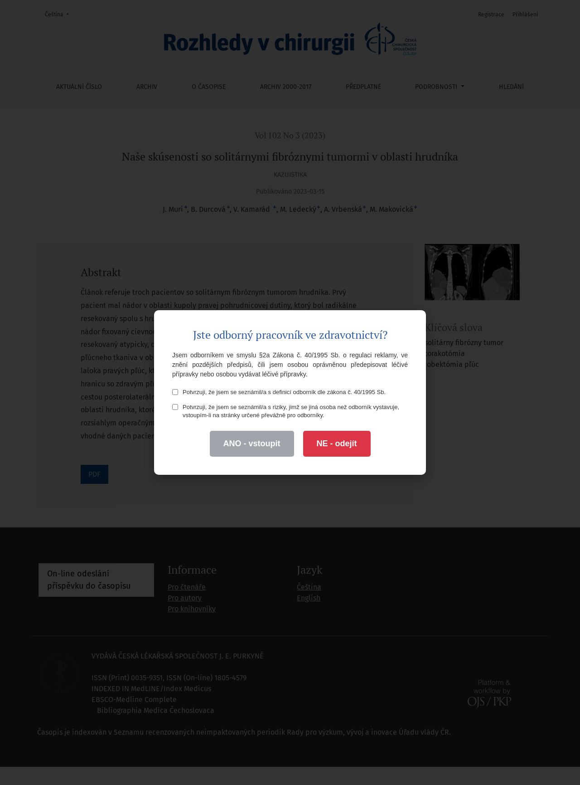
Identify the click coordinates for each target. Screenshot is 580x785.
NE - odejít (337, 443)
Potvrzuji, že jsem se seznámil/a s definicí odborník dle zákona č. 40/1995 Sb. (279, 392)
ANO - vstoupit (251, 443)
